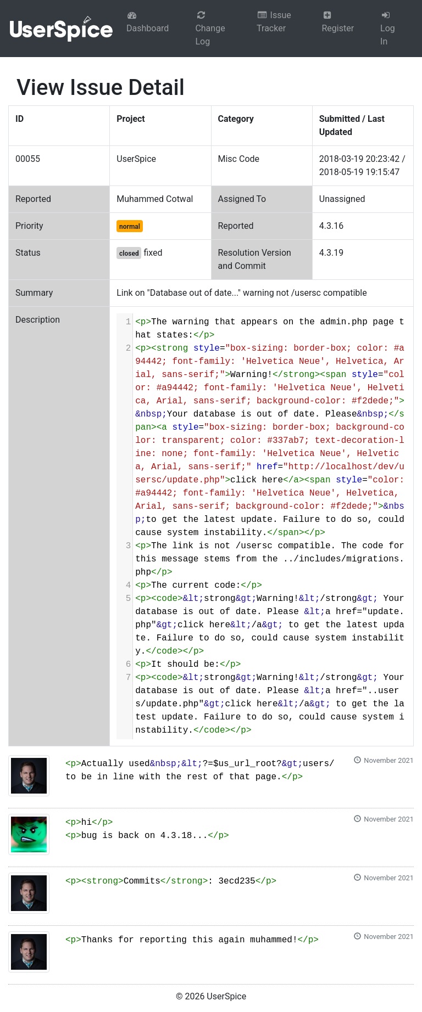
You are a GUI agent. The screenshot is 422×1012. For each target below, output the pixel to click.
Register (337, 21)
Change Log (210, 28)
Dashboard (147, 21)
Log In (387, 28)
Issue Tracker (274, 21)
